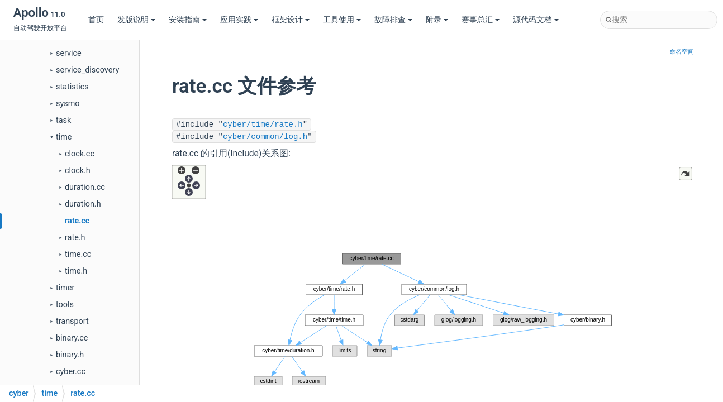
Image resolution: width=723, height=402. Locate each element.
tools (65, 304)
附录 (437, 20)
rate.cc (77, 221)
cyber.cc (70, 371)
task (63, 120)
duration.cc (85, 187)
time (64, 137)
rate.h (75, 237)
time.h (76, 271)
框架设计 (291, 20)
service (69, 53)
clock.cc (79, 154)
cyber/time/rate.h (263, 124)
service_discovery (87, 70)
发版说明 (136, 20)
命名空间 (681, 51)
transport (72, 321)
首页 (96, 20)
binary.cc (72, 338)
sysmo (68, 103)
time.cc (78, 254)
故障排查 (393, 20)
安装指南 (188, 20)
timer (65, 288)
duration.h (83, 204)
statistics (72, 87)
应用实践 (239, 20)
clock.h (78, 170)
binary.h (70, 355)
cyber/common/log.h (265, 136)
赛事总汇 (481, 20)
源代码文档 (536, 20)
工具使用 (342, 20)
